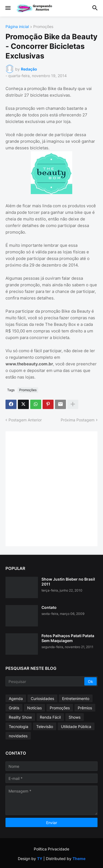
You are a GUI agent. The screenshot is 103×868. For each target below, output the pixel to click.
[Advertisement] (51, 488)
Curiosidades (42, 698)
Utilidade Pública (76, 726)
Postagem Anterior (25, 420)
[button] (7, 8)
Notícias (34, 707)
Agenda (16, 698)
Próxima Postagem (77, 420)
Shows (74, 717)
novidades (18, 735)
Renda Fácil (50, 717)
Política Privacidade (51, 849)
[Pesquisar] (45, 681)
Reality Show (20, 717)
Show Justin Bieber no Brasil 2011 (68, 581)
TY (39, 858)
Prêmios (85, 707)
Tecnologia (18, 726)
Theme (79, 858)
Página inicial (17, 27)
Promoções (43, 27)
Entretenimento (75, 698)
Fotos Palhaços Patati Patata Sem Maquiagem (67, 638)
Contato (49, 607)
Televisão (44, 726)
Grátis (14, 707)
